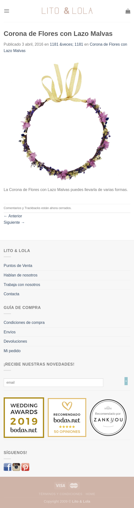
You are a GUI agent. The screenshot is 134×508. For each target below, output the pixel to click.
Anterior (13, 216)
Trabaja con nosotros (22, 285)
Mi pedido (12, 351)
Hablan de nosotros (21, 275)
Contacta (11, 294)
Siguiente (14, 222)
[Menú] (7, 11)
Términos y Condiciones (60, 494)
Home (90, 494)
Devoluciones (15, 341)
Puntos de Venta (18, 266)
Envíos (10, 332)
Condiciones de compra (24, 322)
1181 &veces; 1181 (66, 44)
